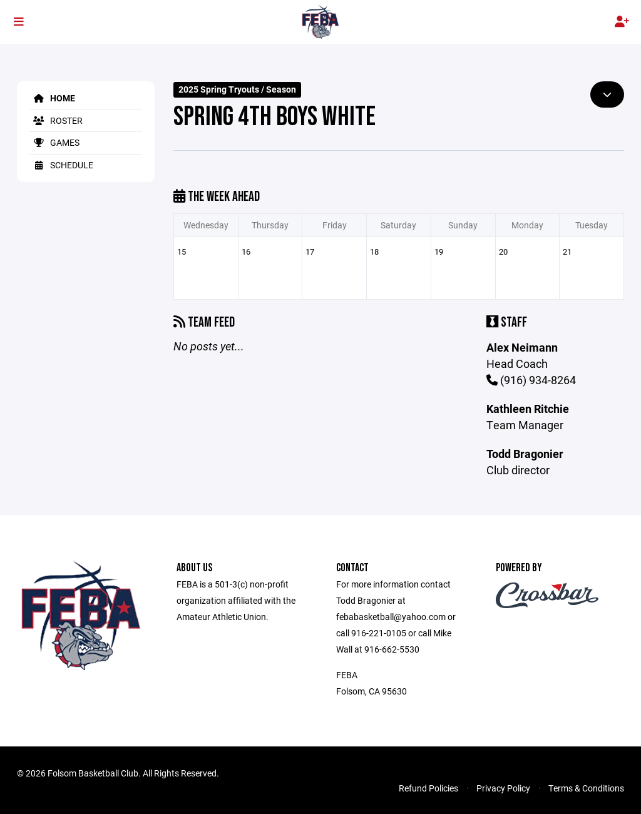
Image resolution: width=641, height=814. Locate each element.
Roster (56, 120)
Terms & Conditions (586, 788)
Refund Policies (428, 788)
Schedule (61, 165)
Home (52, 98)
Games (54, 142)
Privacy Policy (503, 788)
